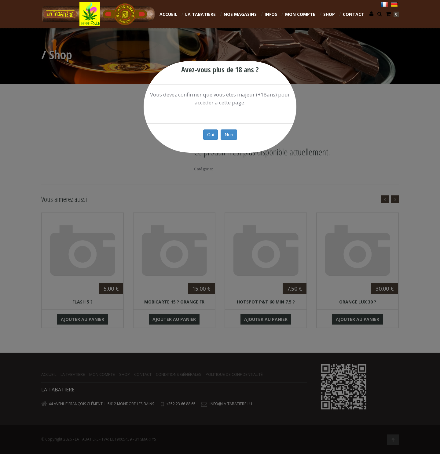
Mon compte (300, 14)
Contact (353, 14)
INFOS (271, 14)
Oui (210, 134)
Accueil (168, 14)
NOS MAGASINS (240, 14)
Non (229, 134)
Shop (329, 14)
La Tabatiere (200, 14)
